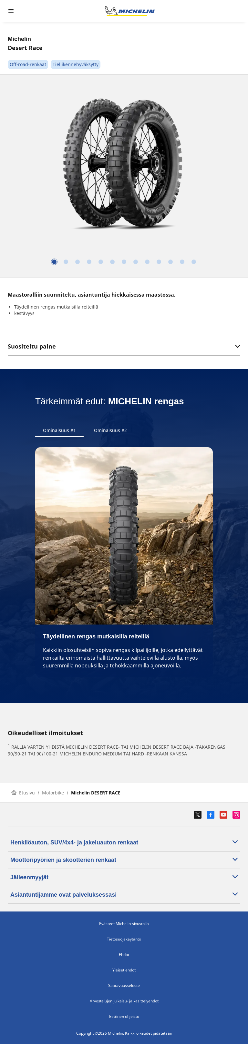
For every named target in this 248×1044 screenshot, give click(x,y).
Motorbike (53, 793)
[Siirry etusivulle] (130, 11)
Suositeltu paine (124, 346)
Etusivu (23, 793)
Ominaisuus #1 (59, 430)
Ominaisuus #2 (110, 430)
